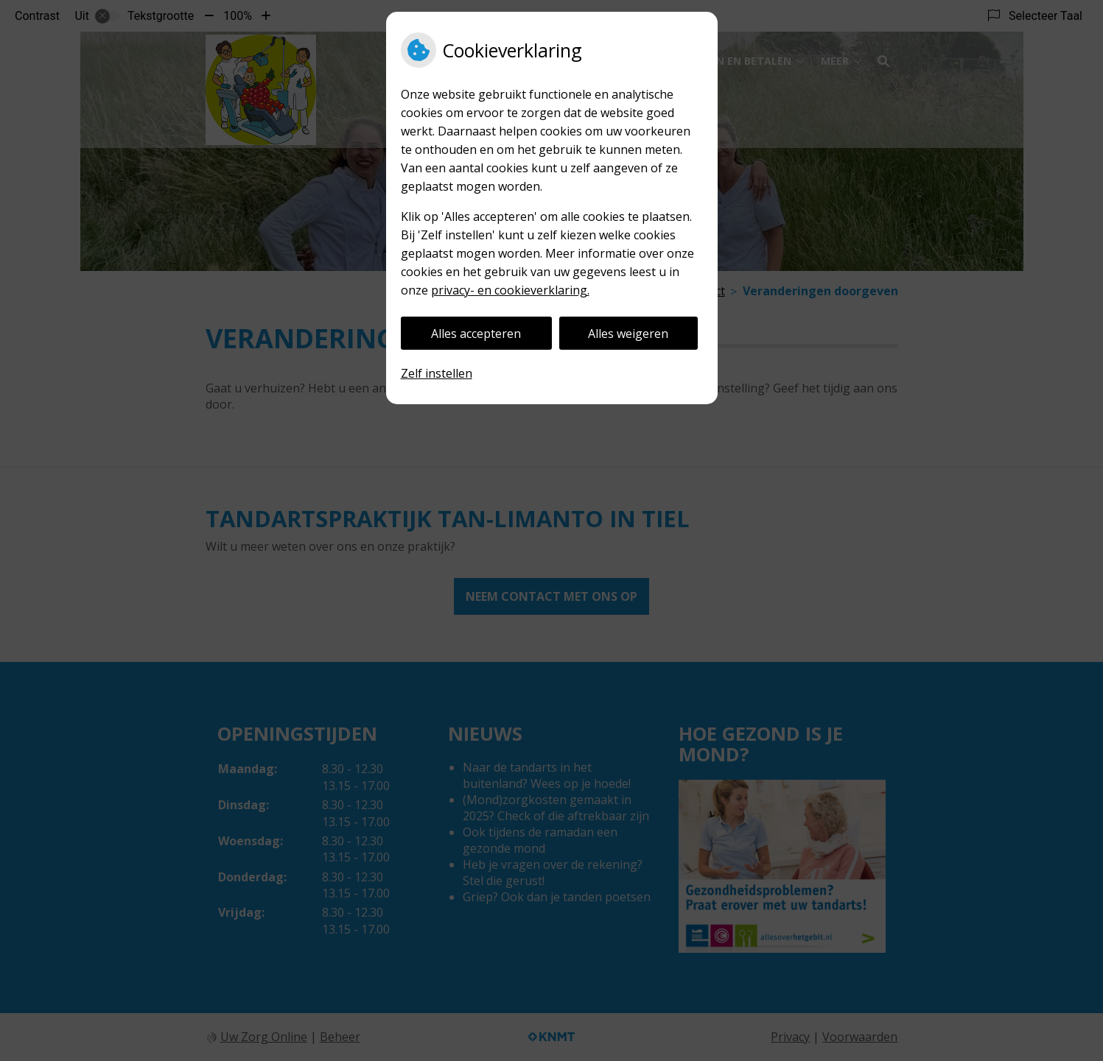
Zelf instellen (436, 373)
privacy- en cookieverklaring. (510, 290)
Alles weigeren (628, 333)
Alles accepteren (476, 333)
